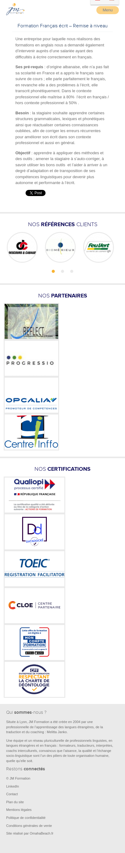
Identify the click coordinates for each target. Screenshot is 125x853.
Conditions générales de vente (29, 825)
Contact (12, 794)
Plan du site (15, 802)
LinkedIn (12, 786)
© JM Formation (18, 778)
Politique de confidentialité (26, 818)
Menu (108, 10)
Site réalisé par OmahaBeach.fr (29, 833)
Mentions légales (19, 810)
